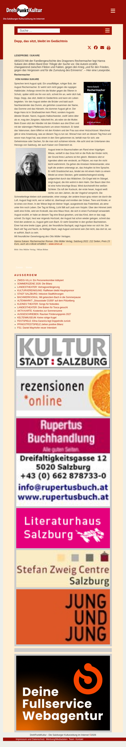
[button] (89, 48)
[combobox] (39, 30)
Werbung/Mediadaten (57, 739)
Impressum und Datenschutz (30, 739)
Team (71, 739)
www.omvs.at (55, 244)
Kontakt (79, 739)
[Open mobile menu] (107, 30)
